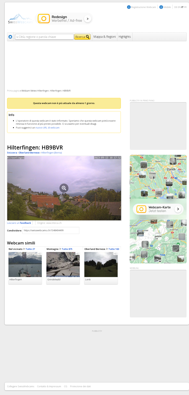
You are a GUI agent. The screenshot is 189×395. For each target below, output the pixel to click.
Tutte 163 (113, 249)
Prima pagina (13, 90)
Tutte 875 (67, 249)
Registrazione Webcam (143, 7)
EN (179, 7)
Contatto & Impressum (49, 386)
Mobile (167, 7)
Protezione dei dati (80, 386)
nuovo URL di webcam (47, 127)
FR (185, 7)
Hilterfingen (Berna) (51, 152)
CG (65, 386)
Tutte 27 (30, 249)
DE (175, 7)
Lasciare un (19, 222)
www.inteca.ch (54, 222)
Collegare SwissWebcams (20, 386)
